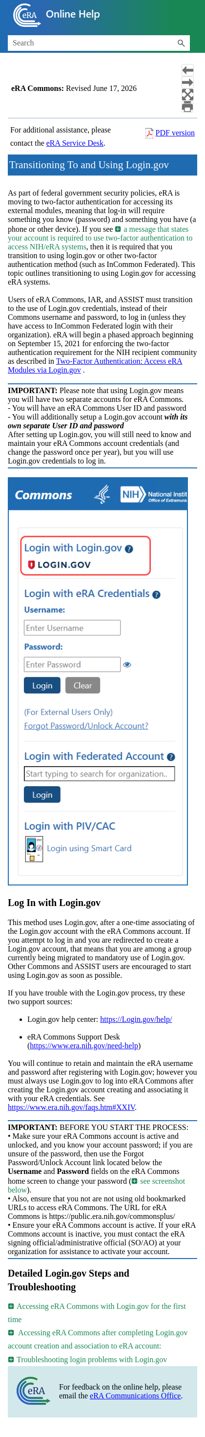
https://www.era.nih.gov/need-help (84, 1045)
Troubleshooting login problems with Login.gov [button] (88, 1359)
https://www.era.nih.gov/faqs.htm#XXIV (71, 1107)
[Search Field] (99, 43)
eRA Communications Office (135, 1396)
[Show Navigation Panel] (192, 15)
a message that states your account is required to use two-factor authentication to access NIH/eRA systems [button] (100, 238)
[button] (181, 43)
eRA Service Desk (74, 143)
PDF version (175, 133)
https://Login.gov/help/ (136, 1019)
